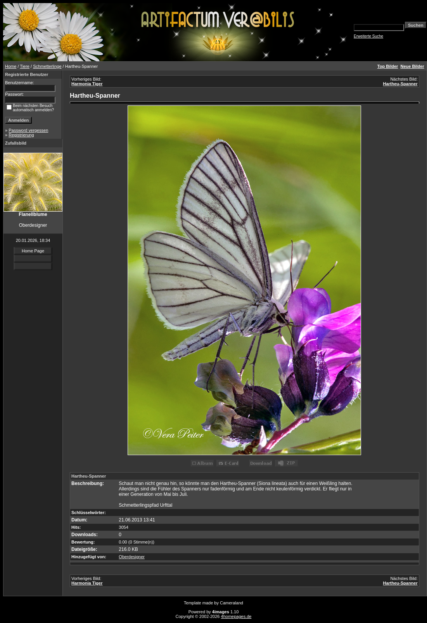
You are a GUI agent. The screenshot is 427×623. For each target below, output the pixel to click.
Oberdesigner (132, 556)
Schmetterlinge (47, 66)
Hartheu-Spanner (400, 83)
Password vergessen (28, 130)
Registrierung (21, 135)
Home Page (33, 251)
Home (10, 66)
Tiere (24, 66)
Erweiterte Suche (368, 36)
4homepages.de (236, 616)
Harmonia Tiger (87, 83)
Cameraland (231, 603)
